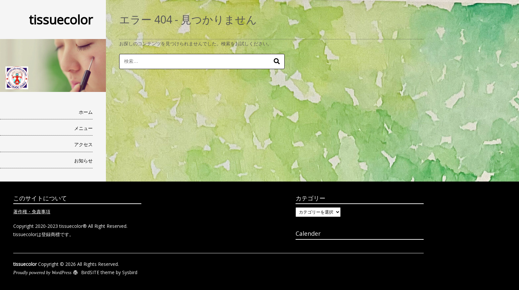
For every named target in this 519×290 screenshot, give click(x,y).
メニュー (83, 128)
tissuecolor (61, 19)
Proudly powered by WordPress (42, 272)
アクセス (83, 144)
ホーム (86, 112)
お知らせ (83, 160)
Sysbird (129, 272)
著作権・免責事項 (31, 211)
